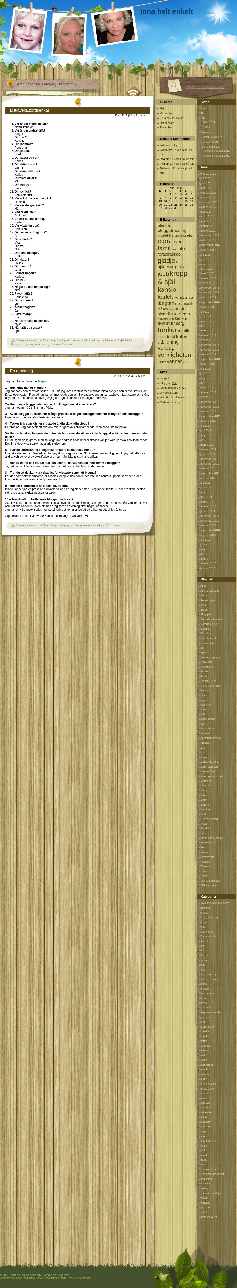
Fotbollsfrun (207, 666)
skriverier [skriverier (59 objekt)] (163, 318)
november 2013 (209, 349)
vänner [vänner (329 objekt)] (174, 361)
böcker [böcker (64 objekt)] (182, 235)
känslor (204, 1036)
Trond (203, 876)
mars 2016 (206, 221)
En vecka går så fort (172, 117)
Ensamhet (166, 127)
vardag (204, 1188)
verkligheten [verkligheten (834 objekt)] (174, 354)
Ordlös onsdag (209, 141)
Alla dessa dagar (210, 590)
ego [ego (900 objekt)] (163, 241)
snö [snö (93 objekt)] (171, 319)
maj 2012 (205, 435)
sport (203, 1136)
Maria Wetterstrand (211, 776)
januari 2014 (207, 340)
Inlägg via (169, 383)
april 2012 (206, 439)
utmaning (32, 340)
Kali (202, 723)
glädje (106, 340)
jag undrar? (207, 1017)
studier (204, 1145)
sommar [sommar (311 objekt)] (166, 323)
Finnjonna (206, 662)
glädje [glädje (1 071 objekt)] (166, 260)
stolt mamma (208, 1140)
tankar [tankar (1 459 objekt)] (167, 330)
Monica (204, 804)
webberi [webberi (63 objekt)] (187, 362)
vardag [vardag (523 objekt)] (166, 348)
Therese (205, 866)
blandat (204, 912)
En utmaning (21, 371)
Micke (203, 790)
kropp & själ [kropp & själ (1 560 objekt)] (172, 277)
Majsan (42, 381)
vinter (203, 1197)
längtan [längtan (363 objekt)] (166, 303)
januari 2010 (207, 568)
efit (202, 945)
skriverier (77, 525)
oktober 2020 (208, 173)
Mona (203, 799)
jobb (203, 1021)
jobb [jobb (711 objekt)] (163, 274)
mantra (204, 1050)
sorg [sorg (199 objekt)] (180, 323)
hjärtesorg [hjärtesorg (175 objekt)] (167, 266)
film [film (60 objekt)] (174, 249)
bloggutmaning (58, 340)
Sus (202, 847)
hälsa (203, 1002)
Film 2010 (209, 126)
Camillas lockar (209, 623)
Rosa (203, 823)
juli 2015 (205, 254)
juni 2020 (205, 183)
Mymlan (205, 809)
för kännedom (208, 979)
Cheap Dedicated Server (28, 1277)
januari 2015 (207, 282)
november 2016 (209, 202)
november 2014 (209, 292)
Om (202, 108)
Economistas (208, 643)
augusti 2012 (208, 420)
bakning (205, 907)
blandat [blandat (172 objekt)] (164, 225)
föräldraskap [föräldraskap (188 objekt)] (169, 254)
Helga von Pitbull (210, 685)
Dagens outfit (208, 936)
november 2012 (209, 406)
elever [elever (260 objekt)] (175, 241)
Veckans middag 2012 (216, 150)
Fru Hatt (205, 671)
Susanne (205, 852)
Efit (202, 113)
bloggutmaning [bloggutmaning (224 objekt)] (172, 230)
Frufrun (204, 676)
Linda (203, 752)
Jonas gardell (208, 719)
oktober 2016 (208, 207)
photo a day (207, 1088)
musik (203, 1069)
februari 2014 (208, 335)
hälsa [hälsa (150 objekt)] (181, 267)
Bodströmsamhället (211, 619)
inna (143, 115)
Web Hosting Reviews (173, 397)
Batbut (204, 609)
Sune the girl (207, 842)
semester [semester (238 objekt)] (178, 308)
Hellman (205, 690)
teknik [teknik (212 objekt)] (183, 331)
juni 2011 (205, 487)
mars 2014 (206, 330)
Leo (202, 747)
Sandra (204, 828)
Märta (203, 814)
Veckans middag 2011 (216, 155)
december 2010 (209, 515)
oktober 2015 (208, 240)
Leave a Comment (63, 344)
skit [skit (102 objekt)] (175, 314)
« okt (165, 211)
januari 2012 (207, 454)
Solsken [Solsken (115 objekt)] (181, 319)
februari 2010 (208, 563)
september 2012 (210, 416)
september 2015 (210, 244)
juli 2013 (205, 368)
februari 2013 (208, 392)
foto (202, 969)
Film (203, 117)
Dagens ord (207, 931)
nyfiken (204, 1074)
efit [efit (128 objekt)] (189, 235)
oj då (203, 1078)
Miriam (204, 795)
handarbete (207, 993)
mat (202, 1055)
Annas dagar (207, 600)
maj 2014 (205, 321)
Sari (202, 833)
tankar (29, 344)
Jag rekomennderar (211, 1012)
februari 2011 (208, 506)
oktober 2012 (208, 411)
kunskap (205, 1031)
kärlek (203, 1041)
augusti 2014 (208, 306)
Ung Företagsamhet (212, 1173)
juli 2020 (205, 178)
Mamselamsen (209, 766)
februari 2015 (208, 278)
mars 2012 (206, 444)
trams (37, 344)
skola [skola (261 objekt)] (184, 313)
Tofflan (164, 145)
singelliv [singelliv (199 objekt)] (165, 314)
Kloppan (205, 742)
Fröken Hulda (208, 680)
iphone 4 (205, 1007)
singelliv (205, 1107)
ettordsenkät (73, 340)
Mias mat (205, 785)
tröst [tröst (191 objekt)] (171, 336)
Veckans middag (210, 146)
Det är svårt (167, 122)
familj (84, 340)
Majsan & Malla (209, 761)
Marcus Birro (207, 771)
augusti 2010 (208, 535)
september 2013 (210, 359)
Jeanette (205, 704)
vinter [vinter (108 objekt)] (162, 362)
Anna (203, 595)
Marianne (206, 780)
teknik (203, 1155)
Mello (203, 1059)
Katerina (205, 733)
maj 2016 (205, 211)
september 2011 (210, 473)
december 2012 (209, 401)
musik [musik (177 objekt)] (188, 303)
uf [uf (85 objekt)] (185, 337)
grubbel (204, 988)
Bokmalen (206, 132)
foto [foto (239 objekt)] (181, 248)
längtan (15, 344)
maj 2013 (205, 378)
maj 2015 (205, 264)
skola (203, 1116)
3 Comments (113, 525)
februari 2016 (208, 225)
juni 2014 (205, 316)
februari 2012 (208, 449)
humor (204, 998)
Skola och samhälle (211, 837)
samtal (204, 1098)
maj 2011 (205, 492)
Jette (203, 714)
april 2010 (206, 554)
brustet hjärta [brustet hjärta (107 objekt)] (168, 235)
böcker (204, 922)
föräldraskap (95, 340)
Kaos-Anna (207, 728)
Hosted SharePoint (79, 1277)
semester (205, 1102)
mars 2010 (206, 558)
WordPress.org (169, 392)
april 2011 (206, 496)
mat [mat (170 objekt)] (178, 303)
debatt (204, 941)
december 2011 (209, 458)
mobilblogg (206, 1064)
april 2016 (206, 216)
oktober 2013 (208, 354)
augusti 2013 (208, 363)
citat (202, 926)
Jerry (203, 709)
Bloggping (206, 614)
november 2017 (209, 197)
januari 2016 (207, 230)
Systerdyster (207, 856)
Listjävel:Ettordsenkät (29, 110)
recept (204, 1093)
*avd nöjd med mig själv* (215, 902)
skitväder (205, 1112)
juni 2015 (205, 259)
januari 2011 (207, 511)
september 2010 (210, 530)
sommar (205, 1126)
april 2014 (206, 325)
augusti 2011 (208, 478)
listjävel (129, 340)
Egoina (204, 652)
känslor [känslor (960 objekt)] (168, 289)
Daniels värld (208, 638)
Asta (203, 604)
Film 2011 (209, 122)
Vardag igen (167, 113)
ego (69, 525)
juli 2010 (205, 539)
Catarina (205, 628)
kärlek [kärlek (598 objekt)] (165, 296)
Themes (205, 861)
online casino (208, 1083)
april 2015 (206, 268)
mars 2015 (206, 273)
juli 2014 (205, 311)
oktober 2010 (208, 525)
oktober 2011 (208, 468)
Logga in (165, 378)
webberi (95, 525)
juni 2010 (205, 544)
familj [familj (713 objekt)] (165, 248)
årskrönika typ (208, 1216)
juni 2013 (205, 373)
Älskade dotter (208, 885)
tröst (44, 344)
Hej (162, 108)
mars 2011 (206, 501)
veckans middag (210, 1193)
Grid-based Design (171, 402)
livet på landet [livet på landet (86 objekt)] (183, 297)
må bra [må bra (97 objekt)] (163, 309)
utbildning (206, 1178)
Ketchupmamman (210, 737)
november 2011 (209, 463)
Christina (205, 633)
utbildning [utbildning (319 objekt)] (168, 342)
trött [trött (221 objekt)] (179, 336)
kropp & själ (117, 340)
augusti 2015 (208, 249)
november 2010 (209, 520)
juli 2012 (205, 425)
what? (203, 1212)
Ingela (204, 700)
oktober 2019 (208, 192)
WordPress (62, 1274)
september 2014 (210, 302)
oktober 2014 (208, 297)
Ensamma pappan (211, 657)
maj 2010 (205, 549)
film (202, 964)
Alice (203, 585)
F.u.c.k (204, 955)
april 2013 (206, 382)
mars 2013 (206, 387)
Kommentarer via (173, 387)
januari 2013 (207, 397)
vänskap (205, 1202)
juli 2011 (205, 482)
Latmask (205, 1045)
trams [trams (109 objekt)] (162, 337)
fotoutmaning (208, 974)
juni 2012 (205, 430)
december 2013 (209, 344)
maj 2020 (205, 187)
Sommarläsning (212, 136)
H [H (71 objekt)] (177, 261)
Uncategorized (209, 1169)
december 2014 (209, 287)
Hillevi (203, 695)
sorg (22, 344)
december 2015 (209, 235)
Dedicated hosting (55, 1277)
